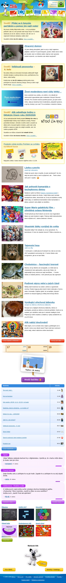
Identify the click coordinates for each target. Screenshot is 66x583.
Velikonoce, (7, 486)
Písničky (59, 577)
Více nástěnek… (9, 449)
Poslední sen (6, 443)
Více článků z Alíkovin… (11, 341)
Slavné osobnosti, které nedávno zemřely (15, 437)
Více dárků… (9, 569)
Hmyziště (43, 513)
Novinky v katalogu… (54, 569)
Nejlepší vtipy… (8, 502)
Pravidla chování (50, 577)
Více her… (7, 540)
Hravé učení (43, 529)
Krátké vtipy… (58, 502)
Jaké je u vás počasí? (9, 420)
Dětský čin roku (11, 414)
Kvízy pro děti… (57, 341)
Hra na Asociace (7, 396)
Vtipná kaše (9, 529)
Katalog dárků (25, 580)
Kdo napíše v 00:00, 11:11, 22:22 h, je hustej (16, 402)
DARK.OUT (26, 513)
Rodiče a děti (19, 486)
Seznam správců (38, 577)
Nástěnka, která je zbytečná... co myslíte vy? (16, 408)
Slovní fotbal (6, 431)
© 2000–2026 (9, 577)
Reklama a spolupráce (38, 580)
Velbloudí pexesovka (11, 426)
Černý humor (8, 470)
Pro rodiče (29, 577)
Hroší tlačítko (33, 379)
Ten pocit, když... (8, 390)
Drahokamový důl (26, 529)
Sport (5, 455)
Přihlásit (61, 6)
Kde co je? (20, 577)
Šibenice (9, 513)
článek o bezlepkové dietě (49, 193)
